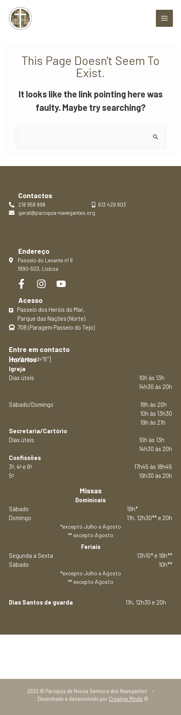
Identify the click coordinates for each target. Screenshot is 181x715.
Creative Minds (126, 699)
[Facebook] (21, 284)
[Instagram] (41, 284)
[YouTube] (61, 284)
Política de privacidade (90, 653)
